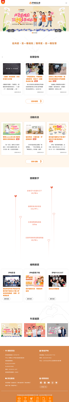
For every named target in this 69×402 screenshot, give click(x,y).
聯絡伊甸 (14, 385)
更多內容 (6, 299)
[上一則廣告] (9, 30)
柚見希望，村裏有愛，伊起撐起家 (34, 138)
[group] (34, 18)
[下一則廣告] (12, 30)
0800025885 (9, 366)
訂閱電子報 (43, 387)
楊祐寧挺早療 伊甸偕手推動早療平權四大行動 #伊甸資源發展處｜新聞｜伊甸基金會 (11, 292)
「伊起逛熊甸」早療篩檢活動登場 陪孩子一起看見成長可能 (34, 79)
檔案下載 (8, 385)
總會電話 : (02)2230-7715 (47, 355)
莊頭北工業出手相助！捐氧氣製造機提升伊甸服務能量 (57, 79)
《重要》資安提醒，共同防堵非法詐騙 (11, 78)
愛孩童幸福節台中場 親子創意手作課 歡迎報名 (57, 139)
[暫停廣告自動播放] (59, 30)
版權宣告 (14, 382)
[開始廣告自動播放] (56, 30)
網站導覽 (27, 382)
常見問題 (8, 382)
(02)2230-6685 (10, 363)
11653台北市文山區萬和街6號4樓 (52, 360)
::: (2, 57)
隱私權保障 (21, 382)
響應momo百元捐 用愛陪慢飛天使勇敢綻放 (11, 138)
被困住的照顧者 (54, 289)
